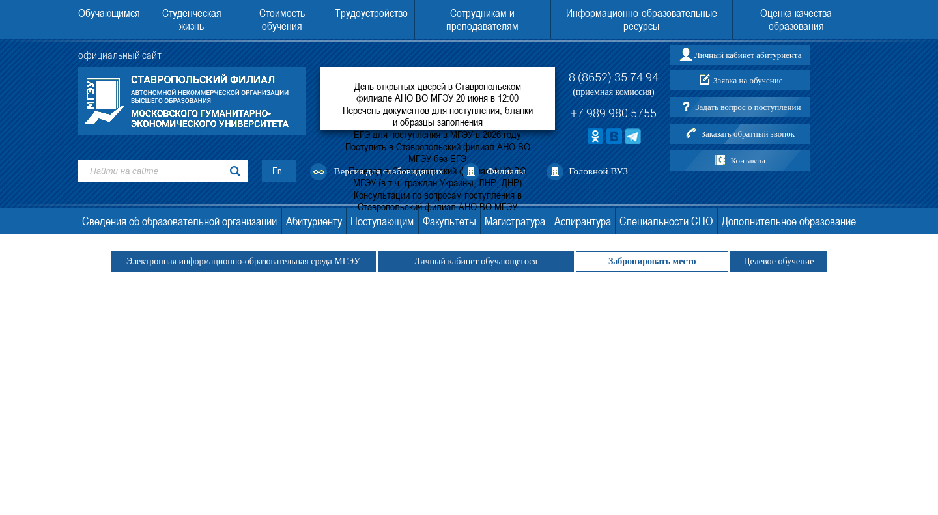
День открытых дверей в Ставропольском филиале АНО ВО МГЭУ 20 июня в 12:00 (437, 92)
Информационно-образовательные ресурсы (641, 20)
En (277, 170)
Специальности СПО (666, 221)
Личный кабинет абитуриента (747, 55)
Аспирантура (582, 221)
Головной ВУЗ (598, 171)
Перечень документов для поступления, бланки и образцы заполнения (438, 116)
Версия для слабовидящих (389, 171)
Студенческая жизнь (191, 20)
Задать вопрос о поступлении (748, 107)
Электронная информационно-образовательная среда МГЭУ (243, 261)
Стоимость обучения (282, 20)
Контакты (747, 160)
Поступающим (382, 221)
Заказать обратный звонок (748, 134)
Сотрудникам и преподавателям (482, 20)
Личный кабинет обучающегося (475, 261)
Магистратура (515, 221)
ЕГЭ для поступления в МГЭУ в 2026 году (437, 134)
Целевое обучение (778, 261)
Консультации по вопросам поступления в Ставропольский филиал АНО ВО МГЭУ (438, 200)
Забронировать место (652, 261)
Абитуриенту (314, 221)
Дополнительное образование (789, 221)
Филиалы (506, 171)
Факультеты (449, 221)
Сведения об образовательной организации (179, 221)
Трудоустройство (371, 13)
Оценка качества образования (796, 20)
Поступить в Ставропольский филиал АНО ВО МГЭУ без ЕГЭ (437, 152)
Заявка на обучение (748, 80)
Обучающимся (109, 13)
